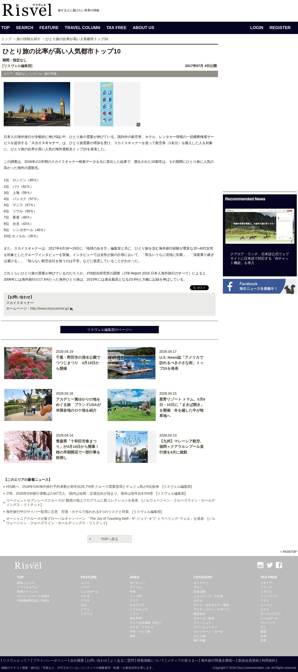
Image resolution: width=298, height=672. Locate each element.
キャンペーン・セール (208, 631)
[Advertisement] (260, 118)
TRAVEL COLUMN (82, 27)
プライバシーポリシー (50, 660)
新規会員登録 (248, 660)
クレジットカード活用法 (33, 596)
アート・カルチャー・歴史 (211, 605)
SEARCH (24, 27)
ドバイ (85, 583)
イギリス (266, 591)
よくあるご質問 (122, 660)
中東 (133, 591)
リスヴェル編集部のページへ (109, 330)
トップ (6, 39)
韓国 (263, 631)
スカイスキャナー (45, 143)
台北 (84, 605)
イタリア (266, 583)
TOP (5, 27)
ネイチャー (201, 583)
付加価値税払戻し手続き (33, 600)
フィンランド (269, 596)
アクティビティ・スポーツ (211, 609)
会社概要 (77, 660)
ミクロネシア (139, 609)
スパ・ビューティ (205, 627)
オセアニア (137, 605)
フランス (266, 587)
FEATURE (49, 27)
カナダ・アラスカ (141, 627)
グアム (85, 609)
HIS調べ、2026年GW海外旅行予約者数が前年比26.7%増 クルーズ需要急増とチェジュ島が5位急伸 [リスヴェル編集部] (99, 486)
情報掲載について (151, 660)
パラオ (85, 600)
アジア (134, 600)
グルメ (198, 587)
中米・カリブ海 (140, 631)
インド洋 (136, 596)
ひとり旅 (199, 636)
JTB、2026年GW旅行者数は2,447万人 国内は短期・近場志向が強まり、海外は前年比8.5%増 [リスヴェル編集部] (96, 493)
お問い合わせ (97, 660)
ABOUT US (143, 27)
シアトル (87, 614)
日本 (263, 640)
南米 (133, 636)
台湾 (263, 636)
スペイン (266, 605)
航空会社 (199, 614)
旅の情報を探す (29, 39)
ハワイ (85, 587)
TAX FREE (116, 27)
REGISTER (280, 27)
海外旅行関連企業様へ (218, 660)
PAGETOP (290, 552)
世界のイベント (27, 591)
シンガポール (90, 591)
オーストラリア (270, 614)
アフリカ (136, 587)
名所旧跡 (199, 591)
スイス (264, 609)
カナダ (85, 596)
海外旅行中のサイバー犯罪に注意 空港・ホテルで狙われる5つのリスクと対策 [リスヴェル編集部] (84, 512)
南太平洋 (136, 618)
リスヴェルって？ (16, 660)
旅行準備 (199, 640)
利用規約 (268, 660)
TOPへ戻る (109, 539)
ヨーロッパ (137, 583)
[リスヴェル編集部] (17, 66)
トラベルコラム (27, 587)
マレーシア (267, 622)
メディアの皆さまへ (182, 660)
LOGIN (256, 27)
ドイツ (264, 600)
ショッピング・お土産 (208, 596)
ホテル (198, 600)
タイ (263, 627)
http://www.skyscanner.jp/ (49, 308)
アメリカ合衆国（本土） (146, 622)
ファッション (202, 622)
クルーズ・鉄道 (204, 618)
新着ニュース (26, 583)
